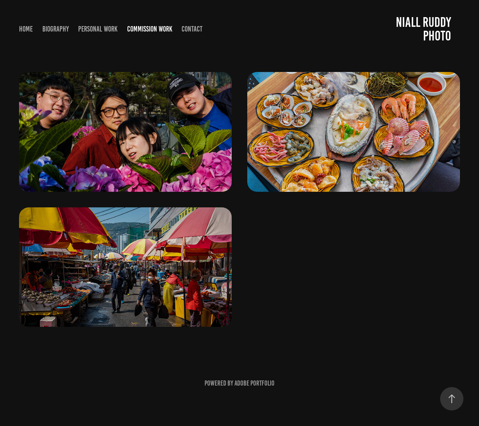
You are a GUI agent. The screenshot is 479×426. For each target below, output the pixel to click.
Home (26, 29)
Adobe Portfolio (254, 383)
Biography (55, 29)
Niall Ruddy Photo (425, 29)
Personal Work (97, 29)
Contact (192, 29)
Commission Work (149, 29)
